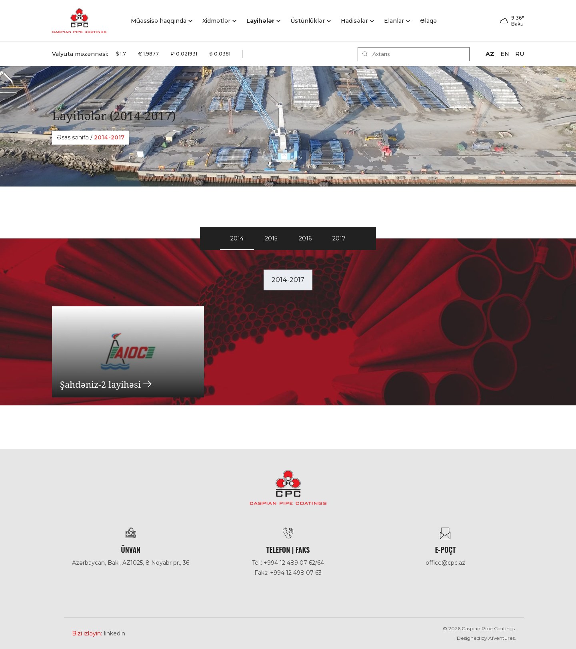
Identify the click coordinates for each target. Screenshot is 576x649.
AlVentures (501, 638)
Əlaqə (428, 20)
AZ (490, 54)
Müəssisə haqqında (158, 20)
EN (504, 54)
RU (519, 54)
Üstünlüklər (307, 20)
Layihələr (260, 20)
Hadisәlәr (354, 20)
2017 (339, 238)
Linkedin (114, 633)
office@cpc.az (445, 562)
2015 (271, 238)
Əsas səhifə (73, 137)
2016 (305, 238)
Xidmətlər (216, 20)
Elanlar (394, 20)
